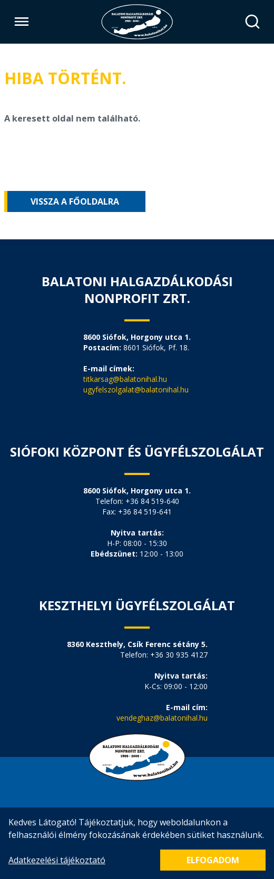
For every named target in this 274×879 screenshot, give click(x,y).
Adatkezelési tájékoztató (56, 860)
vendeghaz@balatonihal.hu (162, 718)
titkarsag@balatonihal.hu (125, 379)
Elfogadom (213, 860)
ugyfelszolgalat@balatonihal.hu (136, 390)
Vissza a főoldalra (75, 201)
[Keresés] (252, 22)
